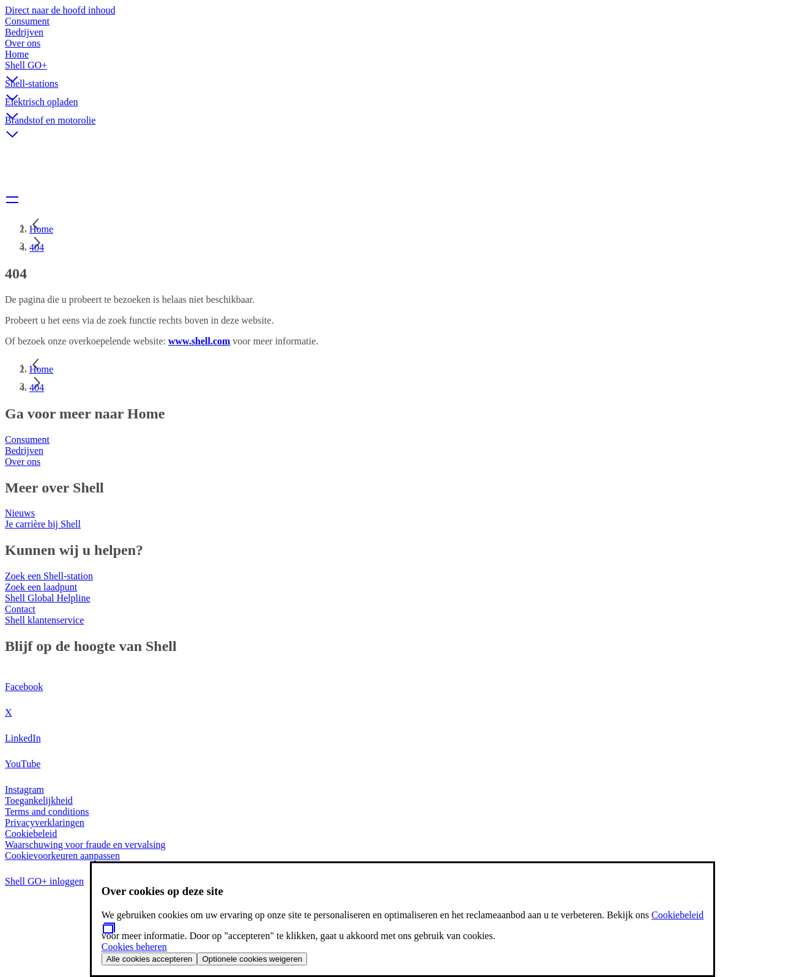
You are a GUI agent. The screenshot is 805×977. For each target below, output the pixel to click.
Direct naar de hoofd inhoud (60, 10)
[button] (402, 69)
